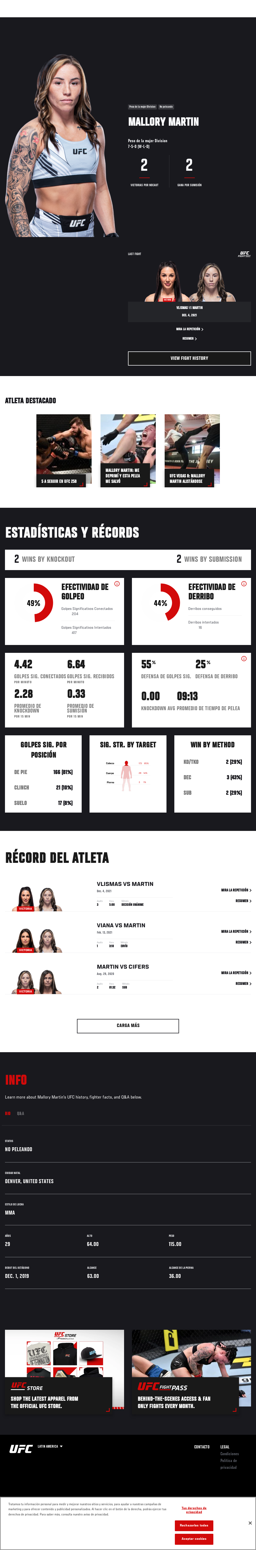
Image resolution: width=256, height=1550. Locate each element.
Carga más (128, 1026)
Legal (224, 1447)
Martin (142, 884)
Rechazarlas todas (194, 1525)
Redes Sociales (180, 20)
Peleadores (63, 20)
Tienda (226, 20)
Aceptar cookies (194, 1539)
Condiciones (229, 1454)
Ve (202, 20)
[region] (128, 1523)
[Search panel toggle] (239, 20)
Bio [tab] (8, 1114)
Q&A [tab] (20, 1114)
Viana (105, 926)
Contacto (202, 1447)
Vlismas (109, 884)
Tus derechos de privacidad (194, 1510)
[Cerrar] (250, 1523)
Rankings (37, 20)
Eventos (15, 20)
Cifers (139, 967)
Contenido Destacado (97, 20)
